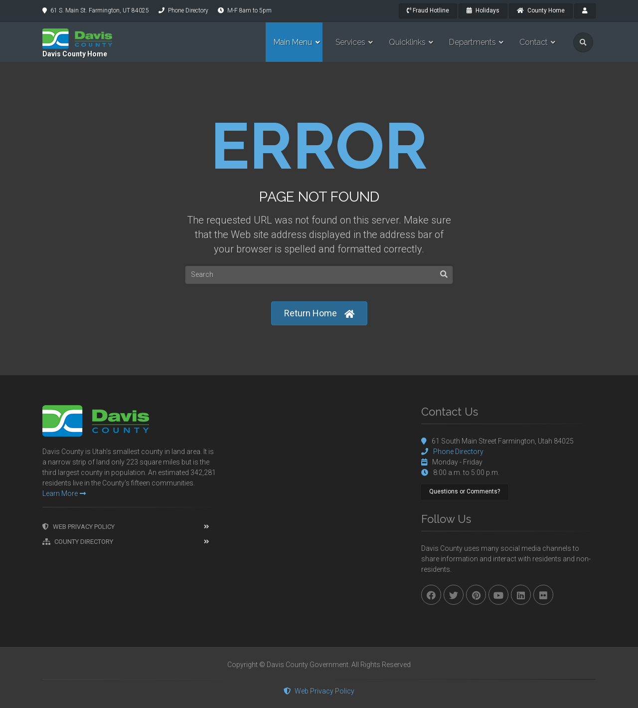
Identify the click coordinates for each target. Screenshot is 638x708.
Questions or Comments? (464, 491)
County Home (541, 10)
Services (350, 42)
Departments (472, 42)
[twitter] (454, 595)
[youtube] (498, 595)
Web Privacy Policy (78, 526)
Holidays (483, 10)
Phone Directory (188, 10)
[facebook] (431, 595)
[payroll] (585, 10)
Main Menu (293, 42)
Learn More (64, 493)
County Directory (77, 541)
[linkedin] (521, 595)
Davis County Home (74, 54)
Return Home (319, 313)
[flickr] (543, 595)
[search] (583, 42)
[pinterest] (476, 595)
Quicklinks (407, 42)
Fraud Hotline (428, 10)
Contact (533, 42)
